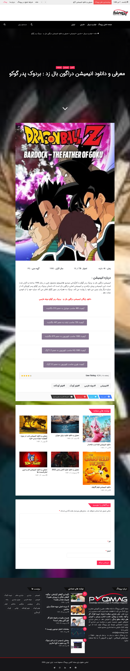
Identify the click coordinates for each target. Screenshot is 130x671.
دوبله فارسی (89, 385)
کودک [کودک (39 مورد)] (9, 608)
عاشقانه (59, 67)
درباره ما (12, 2)
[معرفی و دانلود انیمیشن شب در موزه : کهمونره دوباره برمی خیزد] (33, 425)
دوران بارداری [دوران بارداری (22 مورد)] (16, 599)
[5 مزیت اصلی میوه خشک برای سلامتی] (78, 610)
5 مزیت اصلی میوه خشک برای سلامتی (58, 608)
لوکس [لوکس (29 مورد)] (16, 608)
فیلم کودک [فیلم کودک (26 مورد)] (36, 608)
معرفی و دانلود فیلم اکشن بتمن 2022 (65, 469)
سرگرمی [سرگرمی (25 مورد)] (21, 604)
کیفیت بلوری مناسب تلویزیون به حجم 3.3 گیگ (65, 364)
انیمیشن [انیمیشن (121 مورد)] (37, 595)
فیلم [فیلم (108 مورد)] (6, 604)
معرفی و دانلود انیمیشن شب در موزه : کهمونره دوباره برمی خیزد (33, 437)
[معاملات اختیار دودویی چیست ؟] (78, 632)
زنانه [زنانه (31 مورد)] (7, 599)
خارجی (82, 24)
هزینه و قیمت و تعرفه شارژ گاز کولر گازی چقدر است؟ (58, 619)
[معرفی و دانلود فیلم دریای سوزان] (65, 424)
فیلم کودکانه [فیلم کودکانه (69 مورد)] (26, 608)
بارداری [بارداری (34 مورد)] (29, 595)
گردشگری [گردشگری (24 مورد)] (37, 612)
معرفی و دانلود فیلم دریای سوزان (67, 435)
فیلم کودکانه (58, 385)
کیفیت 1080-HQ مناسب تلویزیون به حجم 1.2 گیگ (65, 350)
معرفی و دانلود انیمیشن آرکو (82, 2)
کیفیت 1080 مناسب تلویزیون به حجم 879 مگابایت (65, 336)
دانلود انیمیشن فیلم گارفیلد (101, 487)
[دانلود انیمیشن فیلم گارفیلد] (97, 468)
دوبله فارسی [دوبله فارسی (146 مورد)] (28, 599)
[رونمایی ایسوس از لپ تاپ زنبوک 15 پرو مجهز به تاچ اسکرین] (78, 646)
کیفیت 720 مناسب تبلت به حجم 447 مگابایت (65, 322)
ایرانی (73, 24)
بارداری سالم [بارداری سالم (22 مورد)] (19, 595)
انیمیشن (73, 33)
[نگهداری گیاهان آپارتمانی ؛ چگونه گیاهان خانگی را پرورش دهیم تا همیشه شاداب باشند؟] (78, 597)
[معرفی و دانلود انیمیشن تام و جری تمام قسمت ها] (33, 459)
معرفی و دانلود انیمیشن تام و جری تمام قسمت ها (34, 471)
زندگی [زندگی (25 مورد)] (38, 604)
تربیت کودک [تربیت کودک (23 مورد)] (8, 595)
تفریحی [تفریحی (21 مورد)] (37, 599)
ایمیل (108, 551)
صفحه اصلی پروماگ (105, 24)
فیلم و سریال (91, 24)
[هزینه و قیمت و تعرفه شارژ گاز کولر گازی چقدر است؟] (78, 621)
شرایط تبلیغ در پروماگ (25, 2)
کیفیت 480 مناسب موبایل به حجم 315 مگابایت (65, 308)
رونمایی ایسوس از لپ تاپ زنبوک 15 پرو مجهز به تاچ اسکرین (57, 642)
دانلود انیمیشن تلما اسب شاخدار (99, 444)
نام (109, 541)
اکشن (72, 67)
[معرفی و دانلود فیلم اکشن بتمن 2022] (65, 459)
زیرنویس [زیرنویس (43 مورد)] (30, 604)
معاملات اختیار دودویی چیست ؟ (57, 629)
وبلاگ (5, 2)
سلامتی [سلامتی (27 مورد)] (13, 604)
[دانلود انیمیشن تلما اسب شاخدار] (97, 429)
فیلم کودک (74, 385)
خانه (36, 2)
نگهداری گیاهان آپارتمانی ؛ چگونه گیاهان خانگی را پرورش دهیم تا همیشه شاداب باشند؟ (57, 597)
